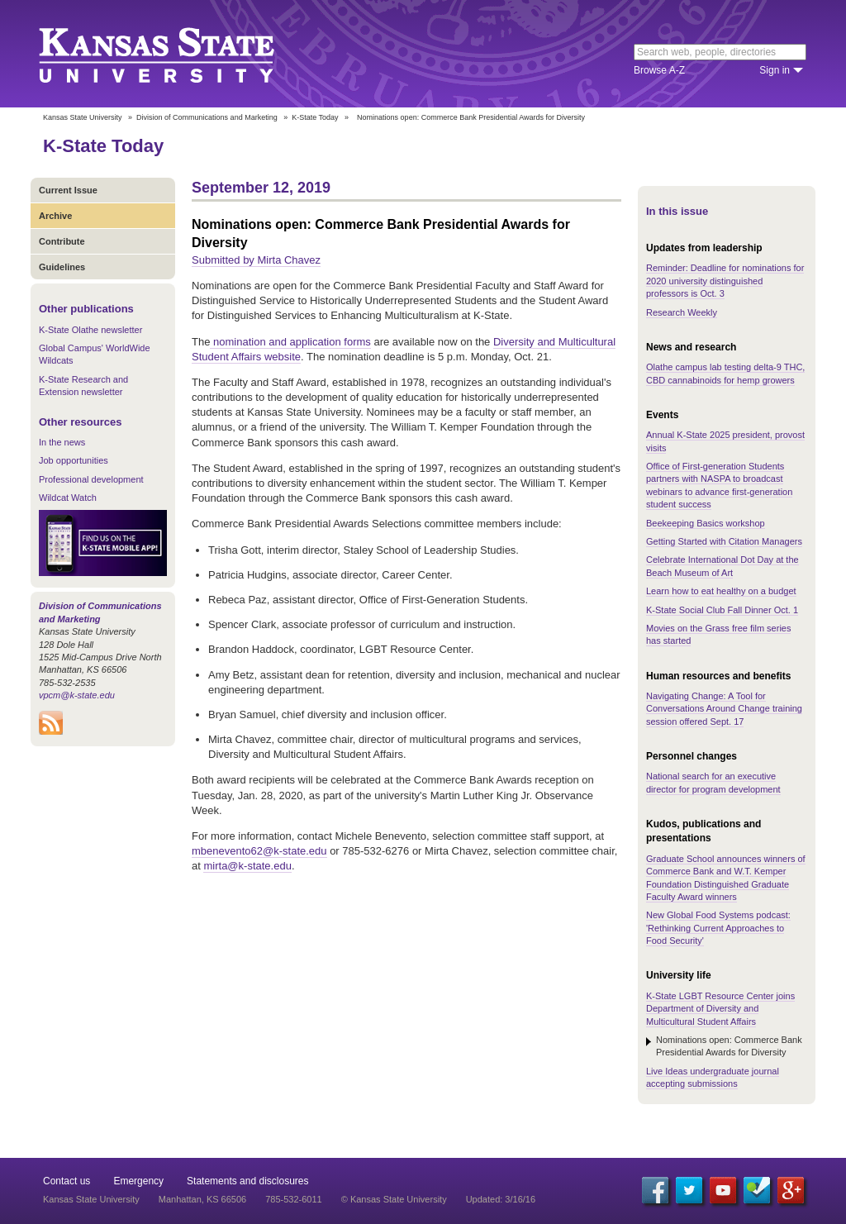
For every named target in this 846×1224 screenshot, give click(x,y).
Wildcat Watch (68, 497)
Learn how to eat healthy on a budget (721, 591)
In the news (62, 442)
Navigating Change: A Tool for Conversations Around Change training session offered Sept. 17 (724, 708)
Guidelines (62, 267)
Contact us (66, 1181)
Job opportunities (73, 460)
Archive (55, 216)
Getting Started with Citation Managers (724, 541)
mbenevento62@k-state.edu (259, 851)
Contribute (62, 241)
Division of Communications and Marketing (207, 117)
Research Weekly (681, 312)
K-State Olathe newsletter (90, 330)
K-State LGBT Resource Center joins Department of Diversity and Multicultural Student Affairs (720, 1008)
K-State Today (315, 117)
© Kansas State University (394, 1199)
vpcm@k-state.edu (77, 695)
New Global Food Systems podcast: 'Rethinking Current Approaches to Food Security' (718, 927)
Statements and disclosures (247, 1181)
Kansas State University (177, 53)
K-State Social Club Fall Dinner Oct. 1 (722, 610)
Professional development (91, 479)
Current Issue (68, 190)
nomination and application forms (290, 342)
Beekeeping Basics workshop (705, 523)
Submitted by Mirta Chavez (256, 260)
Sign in (774, 70)
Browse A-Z (659, 70)
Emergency (138, 1181)
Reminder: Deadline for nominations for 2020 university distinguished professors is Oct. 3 (725, 280)
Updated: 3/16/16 (500, 1199)
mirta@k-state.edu (247, 866)
